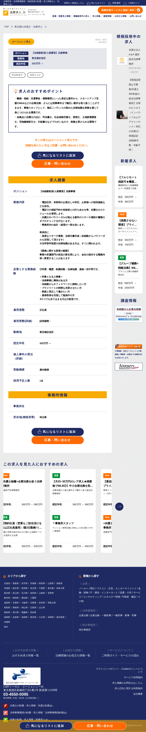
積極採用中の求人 (81, 16)
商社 (92, 588)
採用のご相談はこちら (74, 3)
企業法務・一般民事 (101, 615)
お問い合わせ (135, 16)
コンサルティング (92, 597)
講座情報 (107, 16)
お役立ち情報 (120, 16)
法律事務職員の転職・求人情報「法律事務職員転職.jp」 (39, 712)
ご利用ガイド (134, 3)
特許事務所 (85, 630)
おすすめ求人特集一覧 (25, 655)
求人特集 (96, 16)
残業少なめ (35, 75)
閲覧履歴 (116, 3)
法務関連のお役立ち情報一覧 (73, 655)
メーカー (84, 588)
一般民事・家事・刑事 (124, 615)
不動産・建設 (129, 597)
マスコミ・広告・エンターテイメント (117, 588)
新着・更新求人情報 (61, 16)
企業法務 (84, 615)
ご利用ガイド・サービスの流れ (120, 655)
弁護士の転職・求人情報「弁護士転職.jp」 (32, 705)
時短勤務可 (17, 75)
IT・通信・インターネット (104, 592)
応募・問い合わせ (57, 163)
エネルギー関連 (112, 597)
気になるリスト (98, 3)
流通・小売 (126, 592)
